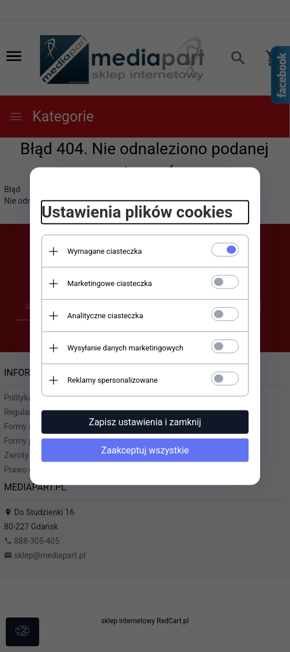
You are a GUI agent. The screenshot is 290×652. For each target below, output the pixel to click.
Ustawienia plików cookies (136, 212)
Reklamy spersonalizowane (112, 380)
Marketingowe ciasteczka (109, 283)
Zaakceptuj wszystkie (145, 450)
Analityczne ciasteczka (105, 315)
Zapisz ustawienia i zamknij (145, 422)
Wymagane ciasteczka (104, 251)
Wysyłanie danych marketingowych (125, 348)
